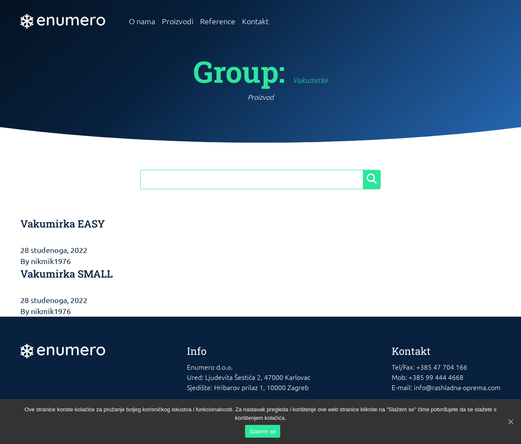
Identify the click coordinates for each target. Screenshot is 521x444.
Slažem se (262, 431)
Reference (217, 21)
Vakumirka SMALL (66, 274)
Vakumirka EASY (62, 223)
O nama (142, 21)
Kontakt (255, 21)
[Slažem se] (510, 421)
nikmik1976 (51, 260)
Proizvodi (177, 21)
